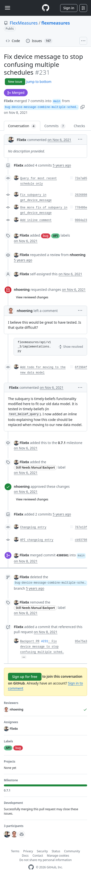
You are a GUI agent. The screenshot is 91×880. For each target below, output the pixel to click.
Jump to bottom (38, 81)
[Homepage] (46, 8)
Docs (25, 855)
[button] (82, 106)
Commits (55, 126)
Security (42, 851)
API (55, 236)
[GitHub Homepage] (31, 867)
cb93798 (81, 540)
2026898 (81, 195)
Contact (38, 855)
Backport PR (29, 641)
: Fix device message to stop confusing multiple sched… (42, 647)
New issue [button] (15, 82)
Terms (15, 851)
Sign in (68, 8)
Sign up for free (24, 676)
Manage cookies (58, 855)
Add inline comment (36, 220)
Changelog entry (33, 527)
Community (72, 851)
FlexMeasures (24, 23)
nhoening (22, 289)
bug (45, 236)
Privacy (28, 851)
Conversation (22, 126)
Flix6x (8, 100)
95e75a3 (81, 641)
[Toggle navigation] (7, 7)
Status (56, 851)
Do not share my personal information (45, 860)
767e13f (81, 527)
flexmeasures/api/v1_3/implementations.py (34, 347)
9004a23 (81, 220)
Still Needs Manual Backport (35, 467)
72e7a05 (81, 178)
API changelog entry (36, 540)
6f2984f (81, 367)
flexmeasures (55, 23)
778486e (81, 207)
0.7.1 (62, 442)
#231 (44, 641)
